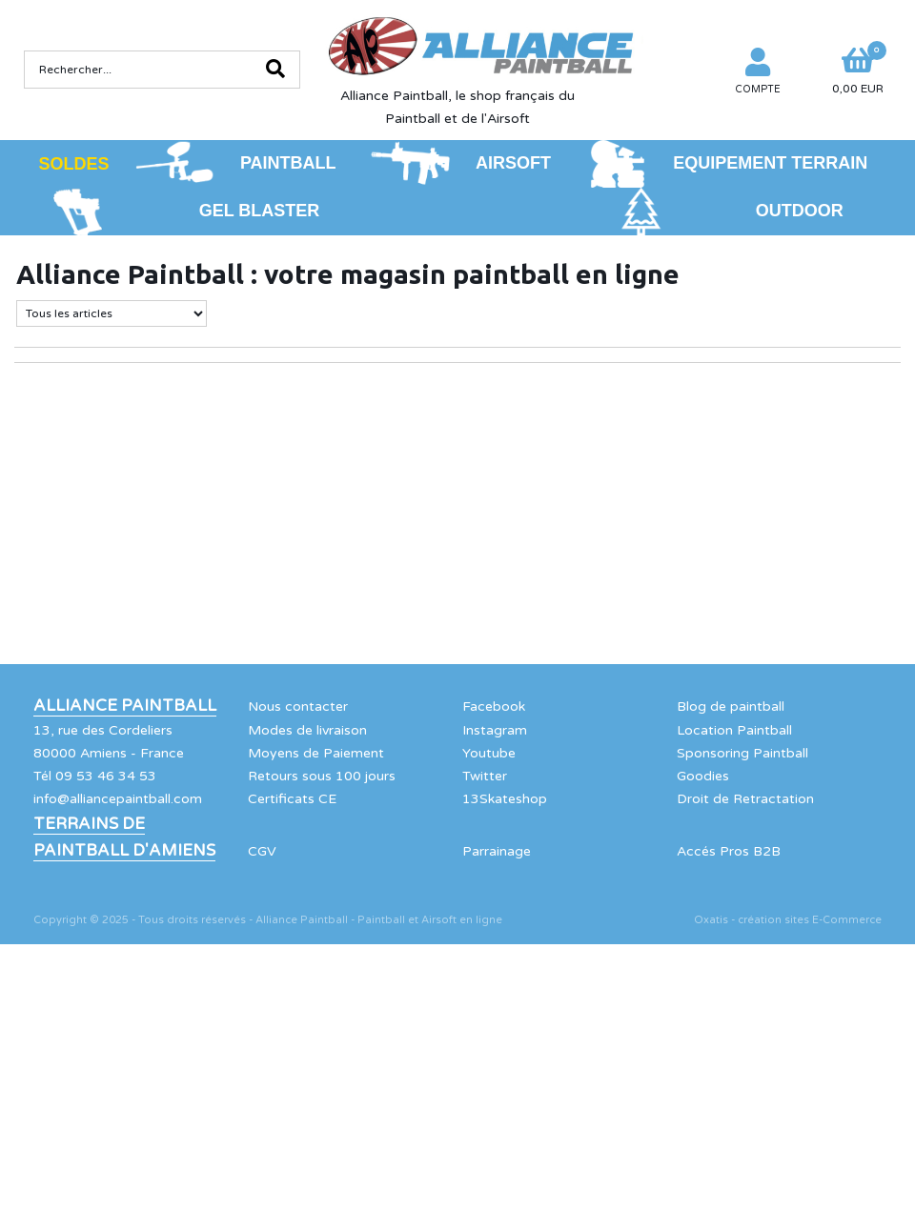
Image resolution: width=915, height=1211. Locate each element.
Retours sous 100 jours (322, 776)
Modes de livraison (307, 730)
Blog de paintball (730, 706)
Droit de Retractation (745, 799)
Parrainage (496, 851)
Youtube (489, 753)
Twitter (484, 776)
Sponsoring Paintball (742, 753)
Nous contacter (298, 706)
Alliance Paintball (124, 706)
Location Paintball (734, 730)
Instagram (494, 730)
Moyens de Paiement (316, 753)
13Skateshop (504, 799)
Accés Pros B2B (729, 851)
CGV (262, 851)
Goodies (703, 776)
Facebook (493, 706)
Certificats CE (292, 799)
